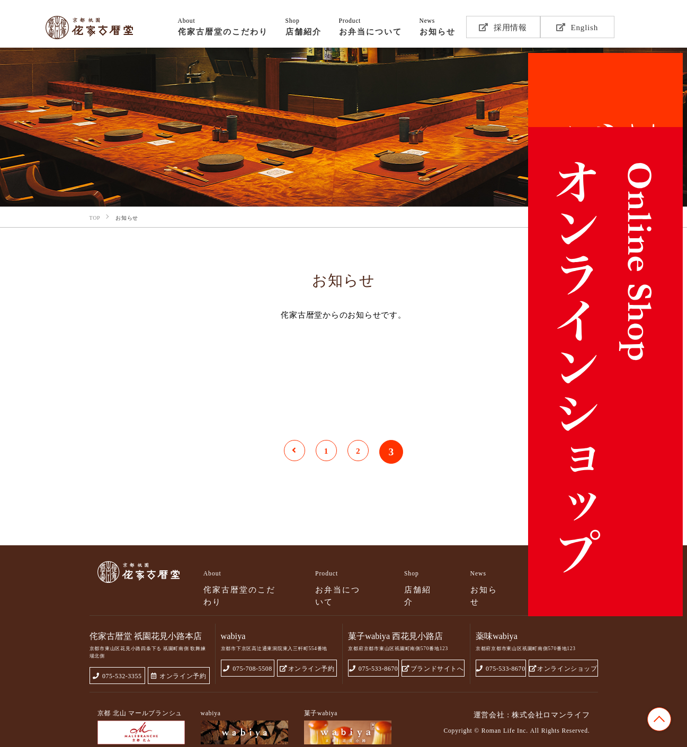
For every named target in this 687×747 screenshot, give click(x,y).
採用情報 (503, 26)
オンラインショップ (563, 647)
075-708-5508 (247, 647)
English (577, 26)
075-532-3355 (117, 655)
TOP (659, 719)
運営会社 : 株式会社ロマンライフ (531, 693)
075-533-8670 (374, 647)
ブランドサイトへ (434, 647)
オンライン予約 (178, 655)
